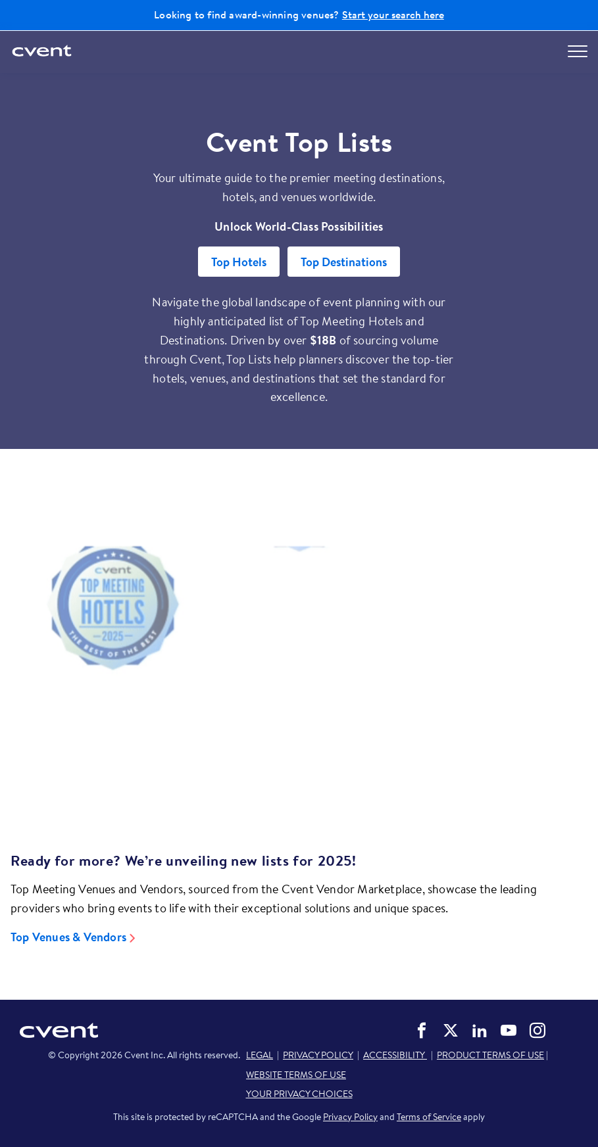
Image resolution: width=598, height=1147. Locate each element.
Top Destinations (344, 262)
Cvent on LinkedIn (479, 1031)
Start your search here (393, 14)
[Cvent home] (43, 51)
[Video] (299, 677)
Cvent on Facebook (422, 1031)
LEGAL (259, 1055)
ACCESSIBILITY (395, 1055)
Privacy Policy (350, 1116)
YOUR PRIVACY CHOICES (299, 1093)
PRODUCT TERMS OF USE (490, 1055)
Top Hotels (238, 262)
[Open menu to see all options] (577, 51)
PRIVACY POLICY (318, 1055)
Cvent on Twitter (451, 1031)
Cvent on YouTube (508, 1031)
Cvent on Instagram (537, 1031)
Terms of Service (429, 1116)
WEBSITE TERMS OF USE (296, 1074)
